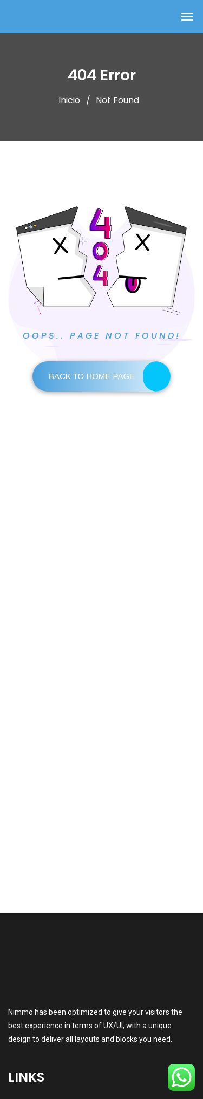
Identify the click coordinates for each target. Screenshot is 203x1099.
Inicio (69, 100)
